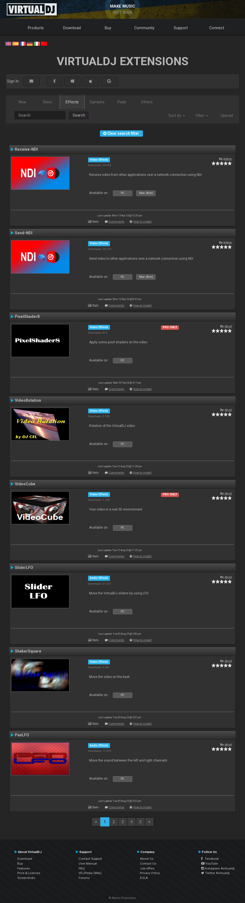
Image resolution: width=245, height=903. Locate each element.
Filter (202, 115)
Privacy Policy (150, 873)
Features (23, 868)
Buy (108, 28)
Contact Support (90, 859)
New (22, 102)
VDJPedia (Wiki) (90, 873)
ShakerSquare (28, 651)
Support (181, 28)
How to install (142, 221)
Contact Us (148, 863)
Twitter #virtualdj (215, 873)
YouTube (209, 863)
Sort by (177, 115)
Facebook (210, 859)
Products (36, 28)
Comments (116, 221)
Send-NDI (23, 233)
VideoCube (25, 484)
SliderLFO (24, 567)
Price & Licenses (28, 873)
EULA (144, 878)
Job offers (147, 868)
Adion (227, 159)
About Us (146, 859)
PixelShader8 (27, 316)
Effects (72, 102)
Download (72, 28)
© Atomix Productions (122, 898)
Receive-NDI (26, 149)
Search (79, 115)
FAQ (82, 868)
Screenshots (26, 878)
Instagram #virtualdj (217, 868)
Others (147, 102)
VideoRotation (28, 400)
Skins (47, 102)
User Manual (88, 863)
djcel (228, 326)
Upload (227, 115)
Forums (84, 878)
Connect (216, 28)
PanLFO (22, 735)
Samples (97, 102)
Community (144, 28)
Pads (122, 102)
